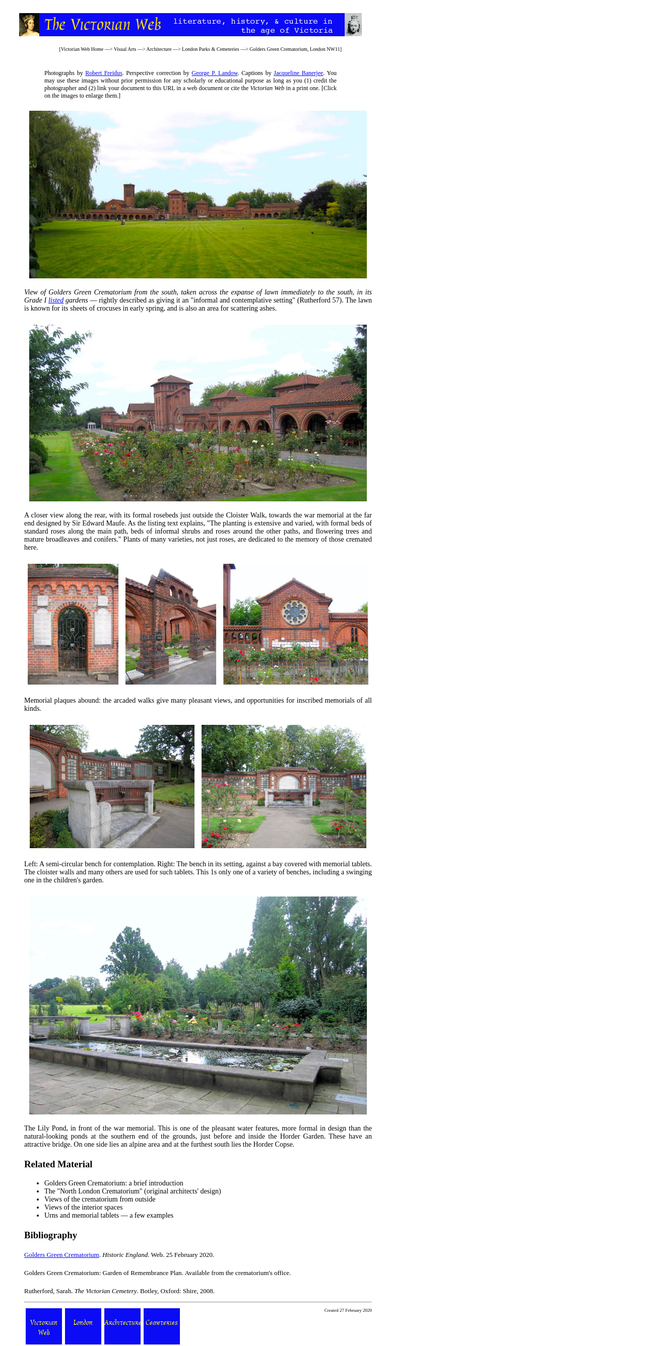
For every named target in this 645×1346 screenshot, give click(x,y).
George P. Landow (214, 73)
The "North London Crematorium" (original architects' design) (132, 1191)
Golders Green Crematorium (61, 1254)
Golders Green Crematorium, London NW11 (294, 49)
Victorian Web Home (82, 49)
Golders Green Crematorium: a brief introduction (113, 1183)
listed (55, 300)
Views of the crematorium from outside (99, 1199)
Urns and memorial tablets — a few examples (108, 1215)
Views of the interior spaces (83, 1207)
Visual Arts (125, 49)
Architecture (158, 49)
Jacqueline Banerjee (298, 73)
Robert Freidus (103, 73)
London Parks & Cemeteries (210, 49)
